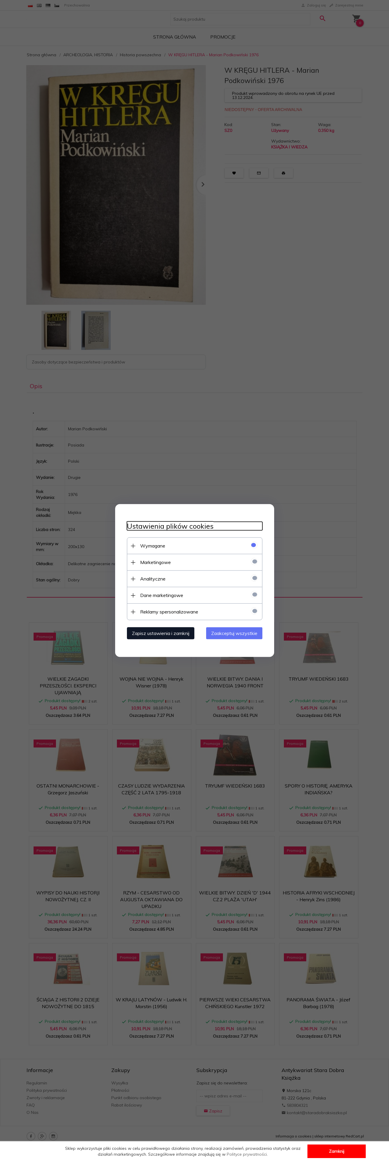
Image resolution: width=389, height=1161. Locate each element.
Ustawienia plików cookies (170, 526)
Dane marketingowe (161, 595)
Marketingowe (155, 562)
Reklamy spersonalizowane (169, 612)
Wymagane (152, 546)
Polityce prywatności (247, 1154)
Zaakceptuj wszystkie (234, 633)
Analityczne (152, 579)
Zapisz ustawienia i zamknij (160, 633)
